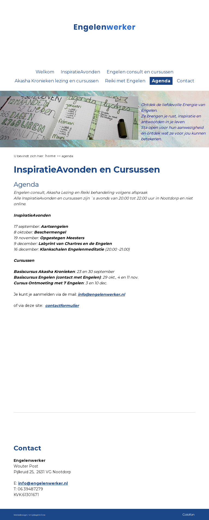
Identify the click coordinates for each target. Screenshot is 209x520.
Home (50, 156)
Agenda (161, 80)
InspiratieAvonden (80, 71)
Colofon (188, 514)
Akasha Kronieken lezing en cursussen (57, 80)
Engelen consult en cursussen (140, 71)
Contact (185, 80)
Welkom (45, 71)
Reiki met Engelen (125, 80)
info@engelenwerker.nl (101, 294)
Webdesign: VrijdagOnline (29, 514)
